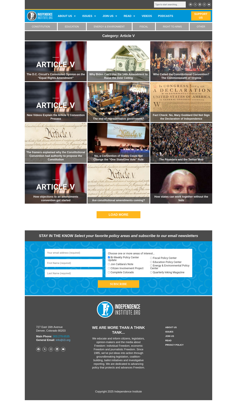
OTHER (201, 27)
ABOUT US (67, 16)
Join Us (169, 341)
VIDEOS (147, 16)
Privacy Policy (174, 350)
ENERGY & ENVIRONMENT (109, 27)
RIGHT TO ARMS (172, 27)
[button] (118, 215)
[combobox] (168, 5)
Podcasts (165, 16)
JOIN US (110, 16)
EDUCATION (72, 27)
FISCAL (144, 27)
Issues (89, 16)
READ (130, 16)
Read (167, 345)
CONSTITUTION (41, 27)
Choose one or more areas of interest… (131, 253)
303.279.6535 (61, 341)
